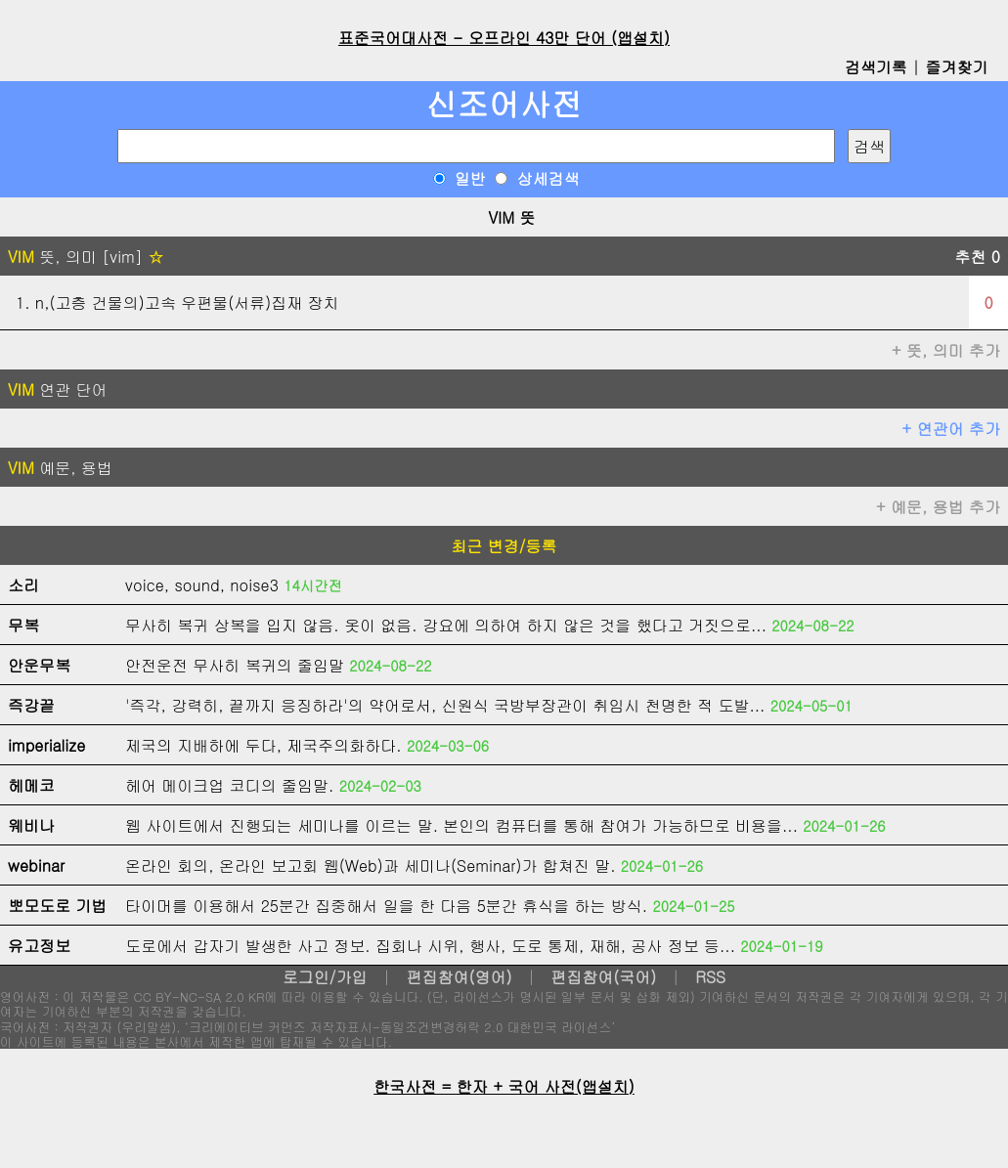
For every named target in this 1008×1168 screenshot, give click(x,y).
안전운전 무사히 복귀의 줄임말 (234, 665)
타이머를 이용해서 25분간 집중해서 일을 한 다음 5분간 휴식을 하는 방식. (386, 905)
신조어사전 (504, 103)
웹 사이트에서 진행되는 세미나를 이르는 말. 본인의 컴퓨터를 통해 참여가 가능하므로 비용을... (461, 825)
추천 (977, 256)
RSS (710, 977)
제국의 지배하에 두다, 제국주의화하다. (263, 745)
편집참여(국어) (603, 977)
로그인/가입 (325, 977)
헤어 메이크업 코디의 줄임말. (229, 785)
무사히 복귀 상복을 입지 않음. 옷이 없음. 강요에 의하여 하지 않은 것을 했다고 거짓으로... (446, 625)
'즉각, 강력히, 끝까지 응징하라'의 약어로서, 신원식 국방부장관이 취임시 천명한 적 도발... (445, 705)
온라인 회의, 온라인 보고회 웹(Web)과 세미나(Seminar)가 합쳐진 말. (370, 865)
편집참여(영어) (458, 977)
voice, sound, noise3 (202, 585)
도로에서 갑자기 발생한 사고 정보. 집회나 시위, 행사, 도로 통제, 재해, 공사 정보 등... (430, 945)
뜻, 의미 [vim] (85, 256)
